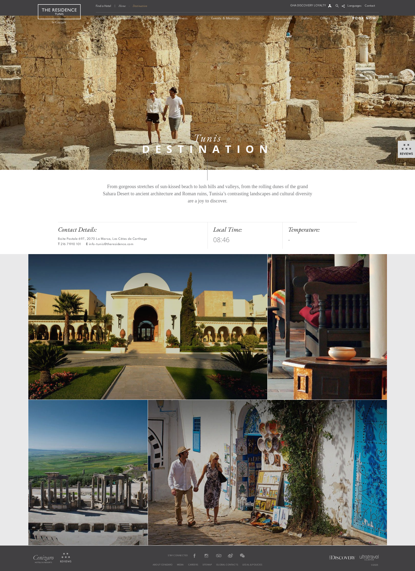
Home (122, 6)
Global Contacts (227, 565)
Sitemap (207, 565)
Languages (355, 6)
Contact (370, 6)
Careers (193, 565)
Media (180, 565)
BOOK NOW (364, 18)
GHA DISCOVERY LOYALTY (308, 5)
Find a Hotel (103, 6)
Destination (140, 6)
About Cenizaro (163, 565)
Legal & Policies (252, 565)
